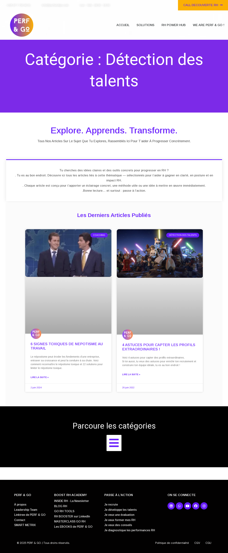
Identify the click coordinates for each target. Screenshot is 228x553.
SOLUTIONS (145, 25)
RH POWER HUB (174, 25)
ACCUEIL (122, 25)
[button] (114, 443)
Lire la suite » (43, 377)
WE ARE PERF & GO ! (208, 25)
